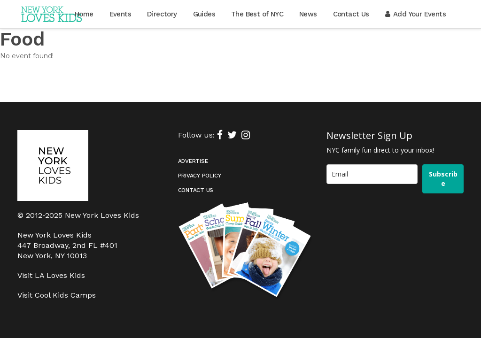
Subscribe (443, 152)
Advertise (193, 134)
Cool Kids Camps (65, 268)
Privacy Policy (199, 149)
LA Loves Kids (60, 249)
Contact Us (196, 164)
